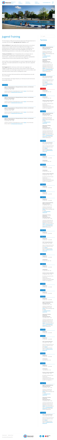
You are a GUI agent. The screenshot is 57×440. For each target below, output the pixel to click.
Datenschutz (10, 435)
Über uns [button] (53, 3)
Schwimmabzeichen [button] (46, 2)
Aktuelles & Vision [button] (13, 3)
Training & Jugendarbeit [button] (28, 3)
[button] (3, 16)
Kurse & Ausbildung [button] (37, 3)
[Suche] (47, 36)
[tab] (17, 27)
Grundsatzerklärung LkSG (7, 437)
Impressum (4, 435)
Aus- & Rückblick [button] (20, 3)
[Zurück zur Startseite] (6, 2)
